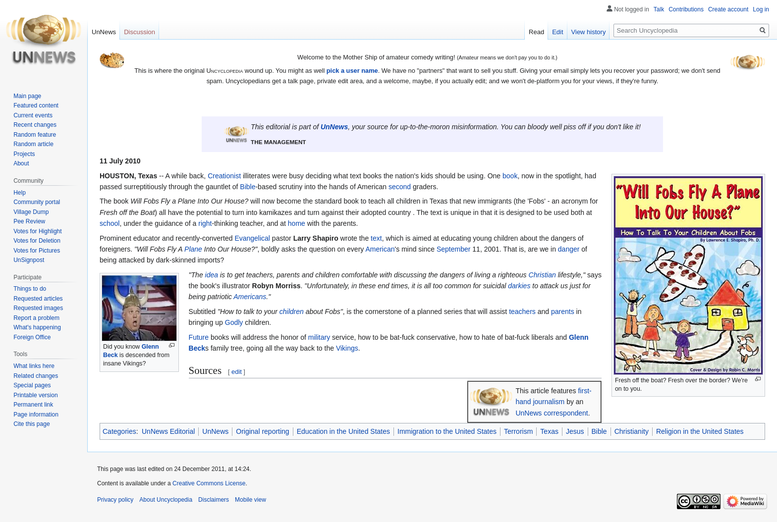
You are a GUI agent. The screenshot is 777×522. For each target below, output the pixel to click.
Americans (249, 297)
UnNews (334, 127)
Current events (33, 115)
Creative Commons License (208, 483)
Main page (27, 96)
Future (199, 337)
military (319, 337)
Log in (761, 9)
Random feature (34, 134)
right (205, 223)
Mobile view (250, 499)
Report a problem (36, 317)
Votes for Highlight (37, 231)
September (453, 249)
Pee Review (29, 221)
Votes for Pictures (36, 250)
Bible (247, 187)
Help (19, 192)
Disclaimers (213, 499)
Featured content (35, 105)
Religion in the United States (700, 431)
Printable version (35, 395)
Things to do (29, 288)
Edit (557, 32)
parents (562, 311)
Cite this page (31, 423)
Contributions (686, 9)
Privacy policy (115, 499)
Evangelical (252, 238)
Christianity (631, 431)
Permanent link (33, 404)
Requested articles (37, 298)
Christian (542, 275)
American (379, 249)
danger (569, 249)
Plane (193, 249)
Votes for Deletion (36, 240)
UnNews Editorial (168, 431)
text (376, 238)
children (291, 311)
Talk (659, 9)
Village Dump (31, 212)
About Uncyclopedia (165, 499)
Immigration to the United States (447, 431)
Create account (728, 9)
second (399, 187)
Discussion (139, 32)
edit (236, 371)
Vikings (347, 348)
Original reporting (262, 431)
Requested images (38, 308)
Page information (35, 414)
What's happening (37, 327)
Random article (33, 144)
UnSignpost (28, 260)
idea (211, 275)
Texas (549, 431)
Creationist (224, 176)
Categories (119, 431)
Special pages (32, 385)
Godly (234, 322)
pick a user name (352, 70)
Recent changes (34, 124)
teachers (522, 311)
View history (588, 32)
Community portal (36, 202)
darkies (519, 286)
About (21, 163)
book (509, 176)
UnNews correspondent (551, 413)
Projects (24, 154)
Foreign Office (32, 337)
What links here (34, 366)
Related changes (35, 375)
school (109, 223)
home (296, 223)
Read (536, 32)
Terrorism (518, 431)
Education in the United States (343, 431)
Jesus (575, 431)
